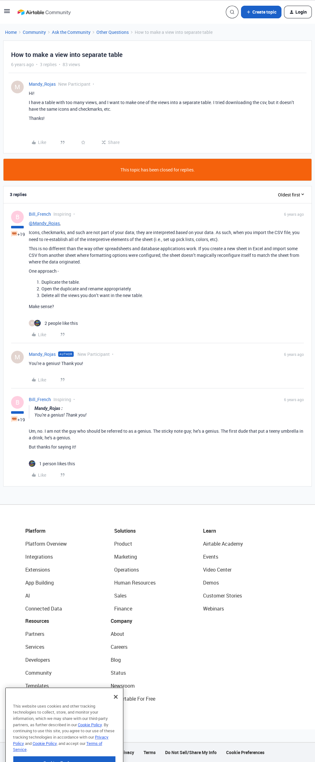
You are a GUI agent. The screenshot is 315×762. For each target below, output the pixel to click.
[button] (7, 13)
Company (121, 620)
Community (34, 32)
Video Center (217, 569)
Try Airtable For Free (133, 698)
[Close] (116, 709)
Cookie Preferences (245, 752)
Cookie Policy (90, 736)
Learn (209, 530)
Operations (126, 569)
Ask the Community (71, 32)
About (117, 633)
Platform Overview (46, 543)
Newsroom (123, 685)
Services (34, 646)
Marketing (125, 556)
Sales (120, 595)
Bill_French (40, 214)
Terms (150, 752)
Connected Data (43, 608)
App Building (39, 582)
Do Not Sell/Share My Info (191, 752)
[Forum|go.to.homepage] (44, 12)
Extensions (37, 569)
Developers (37, 659)
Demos (211, 582)
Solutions (125, 530)
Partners (34, 633)
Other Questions (112, 32)
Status (118, 672)
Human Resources (135, 582)
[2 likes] (53, 323)
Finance (123, 608)
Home (11, 32)
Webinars (213, 608)
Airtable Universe (44, 698)
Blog (116, 659)
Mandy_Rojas (42, 84)
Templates (37, 685)
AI (27, 595)
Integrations (39, 556)
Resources (37, 620)
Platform (35, 530)
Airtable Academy (223, 543)
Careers (119, 646)
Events (210, 556)
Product (123, 543)
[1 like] (52, 463)
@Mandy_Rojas (44, 223)
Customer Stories (222, 595)
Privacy (126, 752)
